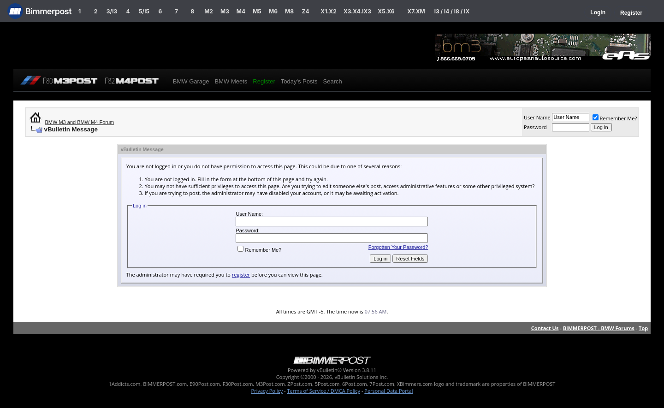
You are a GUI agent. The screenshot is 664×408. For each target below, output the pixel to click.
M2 (208, 11)
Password (535, 127)
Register (631, 13)
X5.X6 (386, 11)
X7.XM (416, 11)
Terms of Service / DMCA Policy (323, 390)
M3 (224, 11)
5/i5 (144, 11)
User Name (537, 117)
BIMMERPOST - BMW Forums (598, 328)
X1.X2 (328, 11)
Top (643, 328)
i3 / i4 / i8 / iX (452, 11)
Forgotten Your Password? (398, 247)
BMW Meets (231, 81)
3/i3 (112, 11)
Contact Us (545, 328)
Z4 (305, 11)
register (241, 274)
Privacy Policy (267, 390)
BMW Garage (191, 81)
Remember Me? (615, 118)
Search (332, 81)
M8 (289, 11)
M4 (241, 11)
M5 (257, 11)
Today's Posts (299, 81)
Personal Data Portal (388, 390)
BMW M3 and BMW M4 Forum (79, 122)
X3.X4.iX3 (357, 11)
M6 (273, 11)
